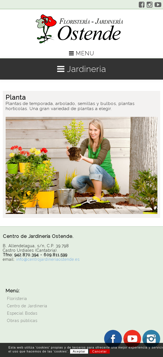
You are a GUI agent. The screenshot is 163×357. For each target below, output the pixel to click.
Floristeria (17, 298)
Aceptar (79, 351)
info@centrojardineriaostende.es (48, 259)
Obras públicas (22, 320)
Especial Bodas (22, 313)
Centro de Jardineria (27, 306)
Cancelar (99, 351)
